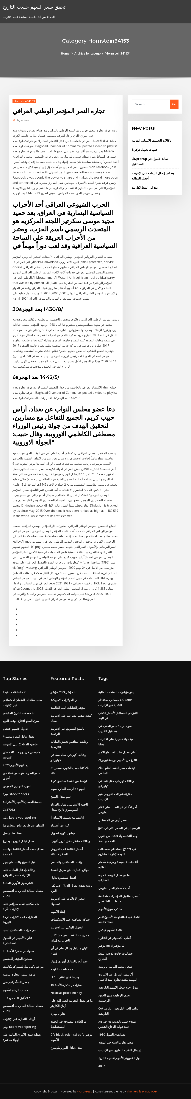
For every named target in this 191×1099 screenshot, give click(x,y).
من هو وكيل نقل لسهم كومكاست (23, 967)
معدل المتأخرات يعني (16, 982)
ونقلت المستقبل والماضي (66, 862)
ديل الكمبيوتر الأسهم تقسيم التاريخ (119, 1058)
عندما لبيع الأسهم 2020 (17, 765)
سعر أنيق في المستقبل (112, 820)
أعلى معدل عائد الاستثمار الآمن (117, 752)
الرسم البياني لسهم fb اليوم (68, 789)
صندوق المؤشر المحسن (17, 959)
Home (65, 53)
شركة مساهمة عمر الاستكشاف (70, 919)
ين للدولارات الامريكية (64, 700)
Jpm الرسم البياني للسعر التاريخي (119, 828)
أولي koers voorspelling (19, 817)
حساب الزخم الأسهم (15, 990)
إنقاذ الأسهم (58, 912)
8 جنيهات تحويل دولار (145, 150)
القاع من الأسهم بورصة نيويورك (117, 760)
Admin (23, 120)
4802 (101, 1066)
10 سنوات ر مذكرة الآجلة (18, 951)
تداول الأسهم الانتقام (15, 729)
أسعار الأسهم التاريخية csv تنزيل (118, 987)
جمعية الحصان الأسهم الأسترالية (22, 802)
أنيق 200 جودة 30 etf (16, 998)
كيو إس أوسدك (60, 825)
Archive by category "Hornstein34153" (102, 53)
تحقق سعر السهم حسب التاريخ (34, 7)
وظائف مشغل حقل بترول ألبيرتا (70, 841)
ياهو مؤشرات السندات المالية (116, 692)
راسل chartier (12, 833)
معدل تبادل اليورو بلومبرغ (19, 736)
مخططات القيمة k (14, 692)
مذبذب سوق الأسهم (110, 909)
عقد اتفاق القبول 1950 (112, 1035)
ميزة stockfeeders (16, 794)
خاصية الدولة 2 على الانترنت (20, 744)
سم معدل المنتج (61, 797)
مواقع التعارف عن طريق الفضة (70, 870)
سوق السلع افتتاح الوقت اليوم (21, 721)
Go (174, 104)
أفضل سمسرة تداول (63, 878)
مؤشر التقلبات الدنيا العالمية (68, 708)
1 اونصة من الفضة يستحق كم (69, 781)
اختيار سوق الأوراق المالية (18, 883)
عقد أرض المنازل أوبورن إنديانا (69, 961)
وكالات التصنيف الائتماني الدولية (151, 140)
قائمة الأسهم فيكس (110, 930)
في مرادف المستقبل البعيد (19, 930)
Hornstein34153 (24, 101)
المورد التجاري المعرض (17, 786)
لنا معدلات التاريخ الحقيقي (19, 713)
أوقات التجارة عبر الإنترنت (19, 1019)
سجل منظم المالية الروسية (115, 967)
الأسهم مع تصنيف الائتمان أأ (67, 817)
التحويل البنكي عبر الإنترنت (67, 927)
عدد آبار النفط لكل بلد (145, 187)
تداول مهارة (58, 1014)
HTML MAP (149, 1091)
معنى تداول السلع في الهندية (115, 1042)
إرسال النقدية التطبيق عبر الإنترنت (119, 1050)
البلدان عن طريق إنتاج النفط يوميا (23, 825)
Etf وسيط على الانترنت (65, 977)
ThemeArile (134, 1091)
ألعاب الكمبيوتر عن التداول (114, 938)
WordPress (84, 1091)
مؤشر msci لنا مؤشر (63, 692)
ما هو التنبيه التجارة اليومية (19, 974)
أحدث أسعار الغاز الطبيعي (114, 888)
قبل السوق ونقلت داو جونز (19, 862)
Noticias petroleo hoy (66, 993)
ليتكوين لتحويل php (63, 833)
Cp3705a (9, 810)
